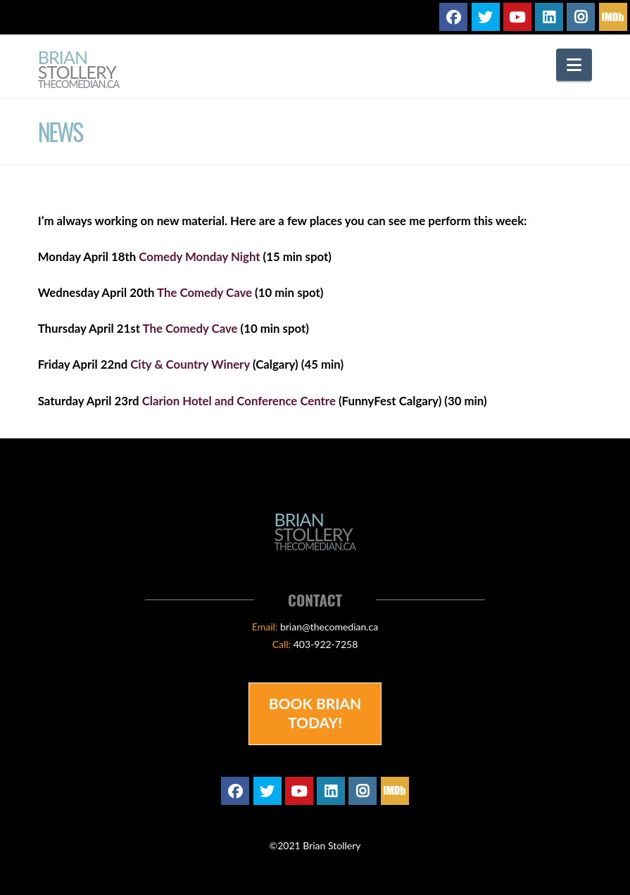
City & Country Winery (190, 364)
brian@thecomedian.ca (329, 627)
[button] (574, 65)
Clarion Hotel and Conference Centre (239, 400)
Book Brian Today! (315, 712)
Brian (79, 70)
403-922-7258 (326, 644)
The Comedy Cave (204, 292)
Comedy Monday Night (199, 256)
